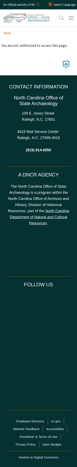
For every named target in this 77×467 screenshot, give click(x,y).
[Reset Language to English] (50, 5)
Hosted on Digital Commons (38, 457)
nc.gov (56, 421)
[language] (65, 5)
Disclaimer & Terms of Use (38, 436)
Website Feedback (26, 429)
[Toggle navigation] (71, 18)
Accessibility (55, 429)
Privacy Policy (26, 444)
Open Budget (52, 444)
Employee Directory (30, 421)
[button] (58, 18)
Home (7, 33)
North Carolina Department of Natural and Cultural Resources (39, 217)
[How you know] (37, 5)
